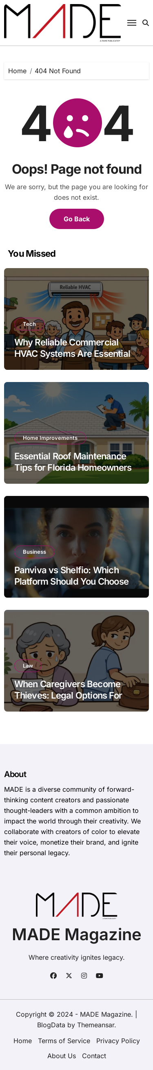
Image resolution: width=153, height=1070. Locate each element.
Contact (94, 1056)
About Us (61, 1056)
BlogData (51, 1025)
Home (22, 1041)
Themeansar (95, 1025)
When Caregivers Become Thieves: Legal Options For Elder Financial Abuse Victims (74, 695)
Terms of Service (64, 1041)
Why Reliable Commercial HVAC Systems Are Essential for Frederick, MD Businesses (73, 354)
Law (28, 665)
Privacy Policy (118, 1041)
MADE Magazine (77, 934)
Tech (29, 324)
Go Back (77, 219)
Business (34, 551)
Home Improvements (50, 438)
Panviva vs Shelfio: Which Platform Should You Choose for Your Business (71, 581)
